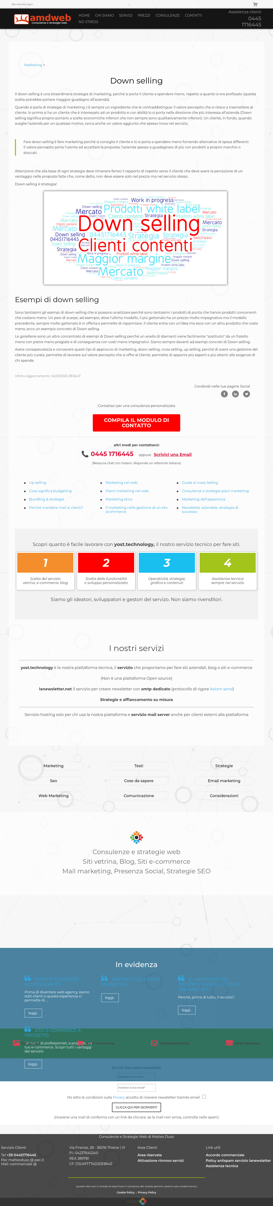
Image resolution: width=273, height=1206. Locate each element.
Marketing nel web (122, 483)
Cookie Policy (126, 1192)
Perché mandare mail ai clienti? (56, 508)
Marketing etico (119, 499)
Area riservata (150, 1155)
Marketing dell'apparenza (203, 499)
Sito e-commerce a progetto (53, 1106)
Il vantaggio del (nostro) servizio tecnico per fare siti (210, 1057)
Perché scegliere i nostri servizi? (53, 1054)
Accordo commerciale (225, 1155)
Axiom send (221, 689)
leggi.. (33, 1086)
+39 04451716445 (21, 1155)
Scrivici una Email (173, 454)
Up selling (37, 483)
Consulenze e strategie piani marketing (215, 491)
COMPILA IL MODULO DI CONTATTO (136, 423)
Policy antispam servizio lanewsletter (238, 1161)
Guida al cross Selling (200, 483)
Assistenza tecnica (222, 1166)
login (29, 4)
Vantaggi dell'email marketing (131, 1054)
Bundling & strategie (46, 499)
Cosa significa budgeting (50, 491)
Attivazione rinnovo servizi (161, 1161)
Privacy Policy (147, 1192)
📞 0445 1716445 (107, 454)
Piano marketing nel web (127, 491)
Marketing (33, 65)
